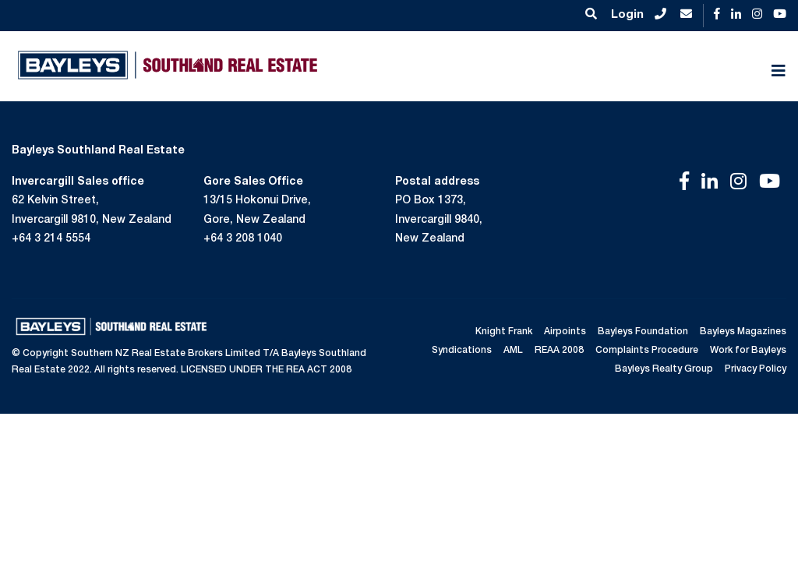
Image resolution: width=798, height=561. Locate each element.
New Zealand (429, 239)
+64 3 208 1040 (242, 239)
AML (513, 350)
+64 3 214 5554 (51, 239)
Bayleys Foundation (643, 332)
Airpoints (565, 332)
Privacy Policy (755, 369)
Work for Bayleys (748, 350)
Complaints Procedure (646, 350)
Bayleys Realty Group (664, 369)
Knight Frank (503, 332)
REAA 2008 (559, 350)
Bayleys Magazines (743, 332)
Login (627, 15)
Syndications (462, 350)
